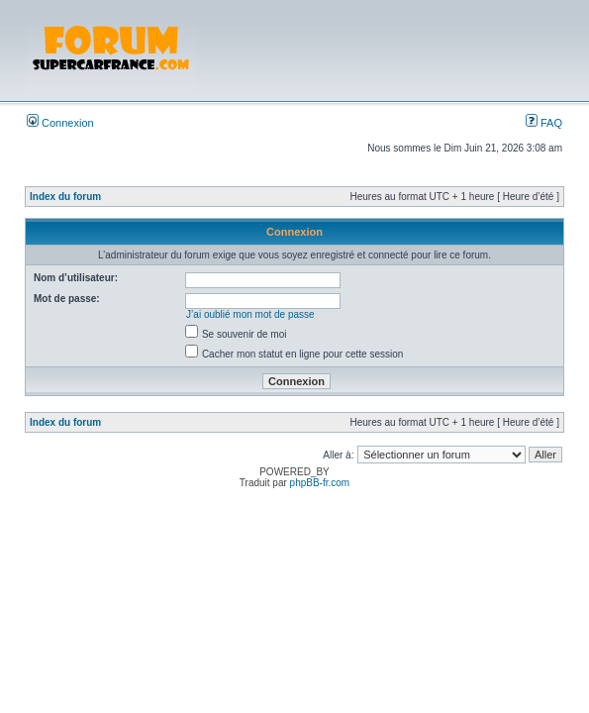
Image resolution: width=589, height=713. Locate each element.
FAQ (544, 123)
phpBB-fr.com (320, 482)
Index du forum (65, 196)
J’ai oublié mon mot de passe (250, 314)
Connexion (60, 123)
